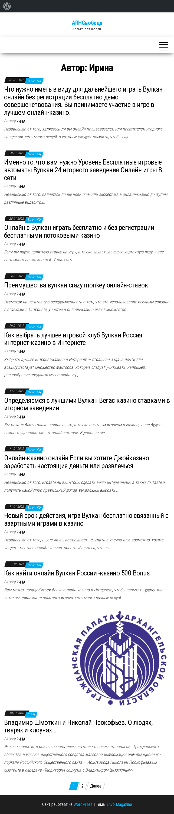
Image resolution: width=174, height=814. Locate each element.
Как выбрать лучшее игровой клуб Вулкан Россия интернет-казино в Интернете (73, 339)
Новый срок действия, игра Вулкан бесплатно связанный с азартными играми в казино (86, 519)
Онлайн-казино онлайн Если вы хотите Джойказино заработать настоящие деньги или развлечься (76, 462)
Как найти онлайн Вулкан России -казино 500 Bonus (77, 573)
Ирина (19, 121)
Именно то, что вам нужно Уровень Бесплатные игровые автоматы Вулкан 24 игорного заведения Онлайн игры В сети (83, 170)
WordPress (83, 804)
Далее (95, 786)
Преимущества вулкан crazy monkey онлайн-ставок (76, 285)
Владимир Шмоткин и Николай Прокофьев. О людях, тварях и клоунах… (78, 726)
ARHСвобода (87, 22)
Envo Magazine (119, 804)
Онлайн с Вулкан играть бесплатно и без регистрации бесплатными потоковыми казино (79, 231)
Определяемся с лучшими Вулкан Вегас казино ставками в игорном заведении (87, 404)
